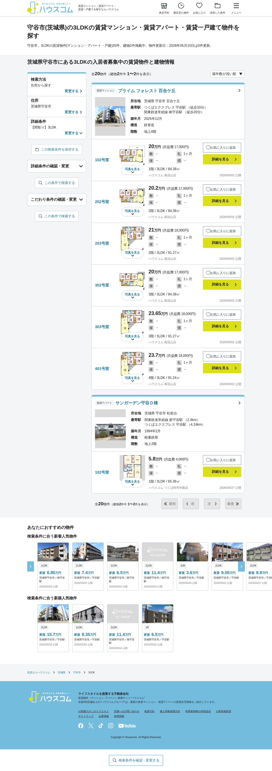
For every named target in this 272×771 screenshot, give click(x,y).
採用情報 (119, 716)
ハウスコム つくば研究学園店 (168, 487)
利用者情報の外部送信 (198, 711)
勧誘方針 (149, 711)
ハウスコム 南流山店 (162, 175)
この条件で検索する (59, 183)
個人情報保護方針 (170, 711)
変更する (71, 91)
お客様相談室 (223, 711)
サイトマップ (86, 716)
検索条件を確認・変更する (139, 760)
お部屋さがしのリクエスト (93, 711)
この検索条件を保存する (59, 149)
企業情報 (104, 716)
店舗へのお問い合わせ (126, 711)
